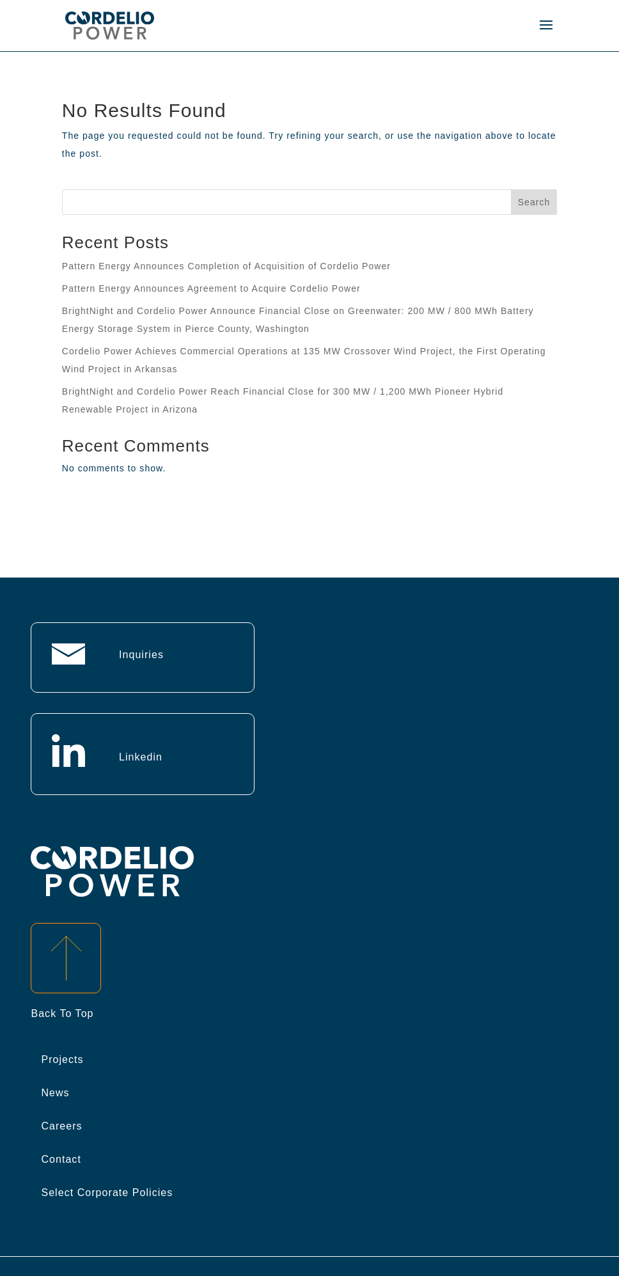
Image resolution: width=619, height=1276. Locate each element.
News (55, 1092)
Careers (61, 1126)
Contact (61, 1159)
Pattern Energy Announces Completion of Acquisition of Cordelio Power (226, 266)
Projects (62, 1059)
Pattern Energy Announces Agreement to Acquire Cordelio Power (211, 288)
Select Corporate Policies (107, 1192)
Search (534, 202)
